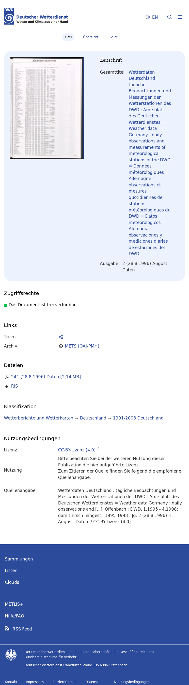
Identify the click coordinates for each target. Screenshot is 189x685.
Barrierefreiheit (64, 682)
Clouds (12, 582)
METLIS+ (14, 604)
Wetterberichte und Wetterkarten (38, 417)
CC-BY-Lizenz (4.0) (77, 449)
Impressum (35, 682)
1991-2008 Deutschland (138, 417)
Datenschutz (95, 682)
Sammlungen (19, 558)
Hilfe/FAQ (14, 615)
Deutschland (93, 417)
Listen (11, 570)
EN (155, 17)
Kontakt (11, 682)
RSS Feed (22, 629)
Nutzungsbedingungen (132, 682)
